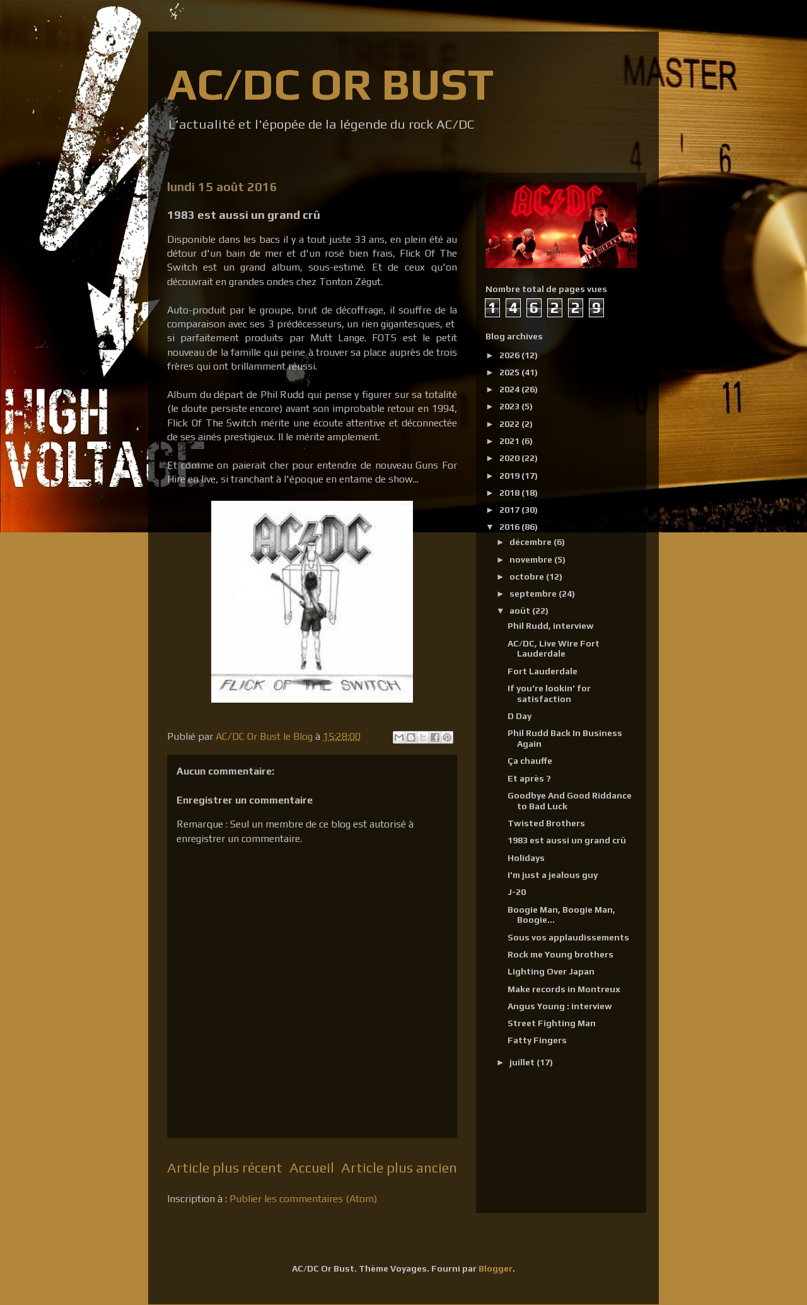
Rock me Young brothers (560, 954)
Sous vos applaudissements (568, 937)
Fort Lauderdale (543, 671)
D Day (519, 716)
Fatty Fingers (537, 1040)
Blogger (496, 1268)
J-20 (517, 892)
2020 (510, 458)
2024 (510, 389)
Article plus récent (224, 1167)
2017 (510, 510)
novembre (531, 559)
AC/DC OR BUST (330, 83)
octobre (527, 576)
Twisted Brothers (546, 823)
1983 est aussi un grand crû (567, 840)
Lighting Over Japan (551, 971)
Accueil (311, 1167)
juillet (523, 1062)
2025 (510, 372)
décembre (531, 542)
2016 (510, 527)
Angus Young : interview (560, 1006)
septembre (534, 593)
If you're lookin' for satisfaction (549, 693)
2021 (510, 441)
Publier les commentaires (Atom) (303, 1199)
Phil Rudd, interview (551, 626)
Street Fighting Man (552, 1023)
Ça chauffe (530, 761)
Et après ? (529, 778)
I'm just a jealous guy (553, 875)
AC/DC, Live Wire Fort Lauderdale (554, 648)
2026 (510, 355)
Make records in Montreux (564, 989)
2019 (510, 476)
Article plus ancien (399, 1167)
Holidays (526, 858)
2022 (510, 424)
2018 (510, 493)
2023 (510, 406)
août (520, 611)
